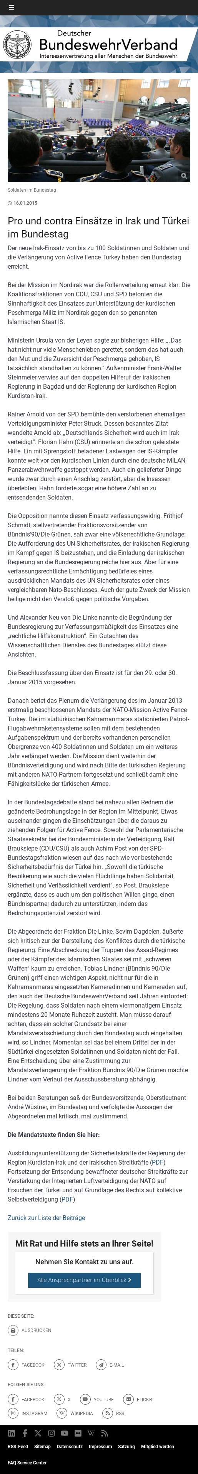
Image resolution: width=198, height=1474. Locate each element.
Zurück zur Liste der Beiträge (46, 1218)
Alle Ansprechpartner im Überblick (84, 1279)
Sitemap (42, 1446)
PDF (157, 1162)
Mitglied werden (157, 1446)
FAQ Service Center (27, 1463)
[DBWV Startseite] (99, 44)
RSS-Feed (18, 1446)
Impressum (100, 1446)
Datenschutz (70, 1446)
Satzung (126, 1446)
